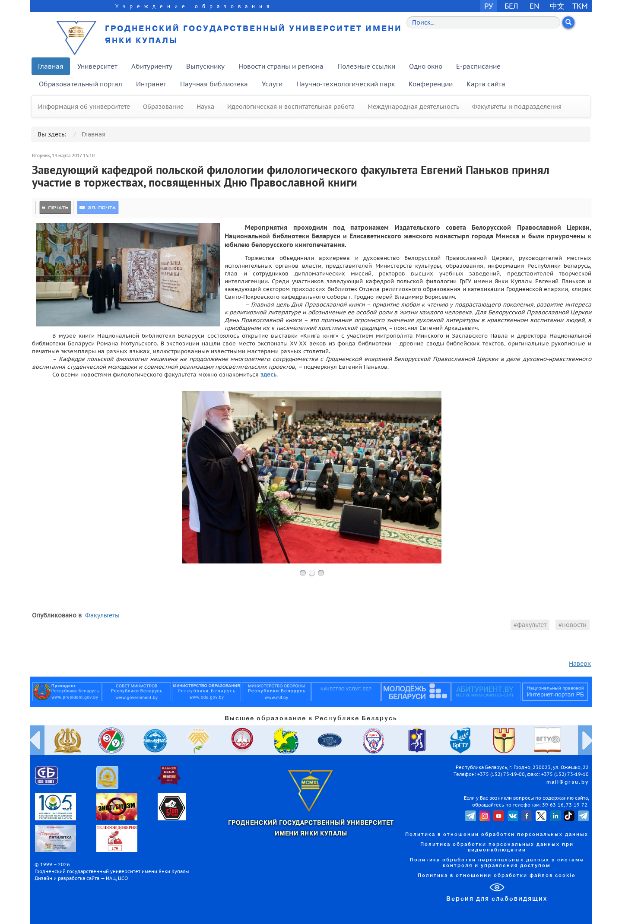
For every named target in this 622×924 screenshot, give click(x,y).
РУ (488, 6)
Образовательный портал (80, 84)
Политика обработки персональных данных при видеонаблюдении (497, 847)
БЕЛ (511, 6)
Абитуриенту (151, 66)
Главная (50, 66)
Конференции (431, 84)
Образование (163, 107)
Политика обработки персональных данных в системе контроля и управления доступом (497, 863)
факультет (531, 625)
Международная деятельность (413, 107)
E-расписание (478, 66)
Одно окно (425, 66)
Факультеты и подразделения (517, 107)
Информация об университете (84, 107)
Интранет (151, 84)
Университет (97, 66)
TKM (580, 6)
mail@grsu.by (567, 782)
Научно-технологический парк (345, 84)
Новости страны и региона (281, 66)
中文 (557, 6)
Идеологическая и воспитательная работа (291, 107)
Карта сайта (485, 84)
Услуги (272, 84)
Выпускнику (205, 66)
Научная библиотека (214, 84)
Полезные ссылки (366, 66)
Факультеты (102, 615)
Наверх (580, 664)
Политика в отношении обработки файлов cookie (497, 875)
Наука (205, 107)
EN (534, 6)
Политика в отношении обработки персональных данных (496, 834)
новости (574, 625)
